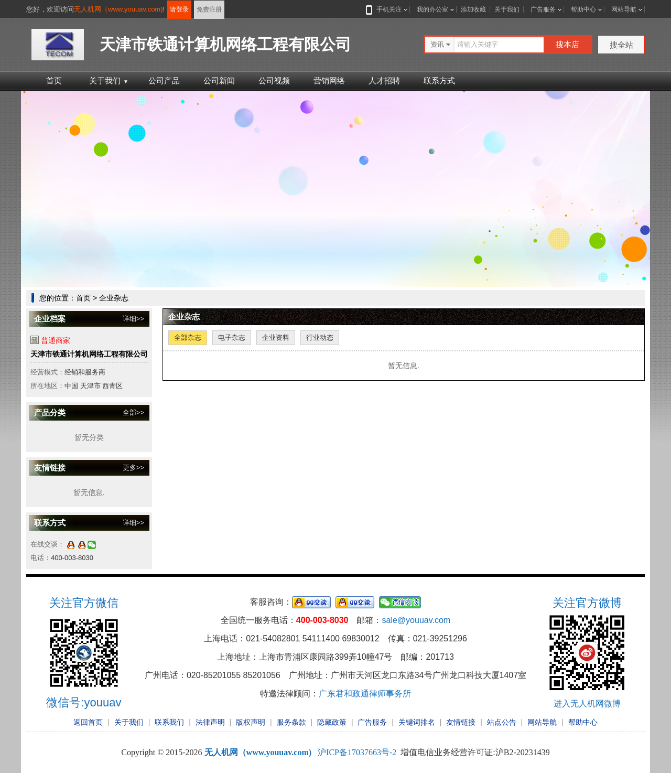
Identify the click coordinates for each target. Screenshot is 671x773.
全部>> (133, 412)
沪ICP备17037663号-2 (357, 752)
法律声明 (210, 722)
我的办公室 (432, 9)
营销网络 (329, 80)
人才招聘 (384, 80)
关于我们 (507, 9)
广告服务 (543, 9)
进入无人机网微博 (587, 703)
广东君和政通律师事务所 (365, 693)
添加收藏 (473, 9)
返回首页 (88, 722)
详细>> (133, 319)
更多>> (133, 467)
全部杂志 (187, 337)
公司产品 (164, 80)
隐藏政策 (332, 722)
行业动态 (319, 337)
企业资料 (275, 337)
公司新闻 (219, 80)
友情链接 (460, 722)
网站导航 (623, 9)
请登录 (179, 9)
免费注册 (209, 9)
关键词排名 (416, 722)
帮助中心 (583, 9)
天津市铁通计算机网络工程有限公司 (89, 354)
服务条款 (291, 722)
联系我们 (169, 722)
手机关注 (387, 9)
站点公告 (501, 722)
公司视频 (274, 80)
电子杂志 (231, 337)
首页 (54, 80)
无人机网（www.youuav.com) (118, 9)
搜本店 (567, 44)
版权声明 (250, 722)
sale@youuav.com (416, 620)
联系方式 (439, 80)
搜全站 (621, 44)
